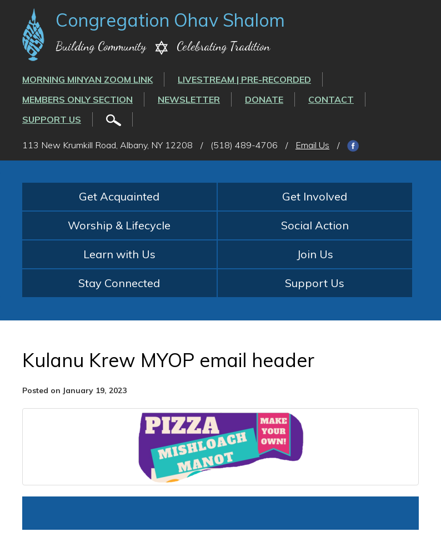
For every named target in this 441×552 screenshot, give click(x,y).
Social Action (315, 225)
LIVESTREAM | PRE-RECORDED (244, 79)
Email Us (312, 144)
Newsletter (189, 99)
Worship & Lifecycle (119, 225)
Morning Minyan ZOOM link (87, 79)
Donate (264, 99)
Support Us (51, 119)
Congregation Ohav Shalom (170, 20)
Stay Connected (119, 283)
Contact (331, 99)
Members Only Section (77, 99)
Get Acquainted (119, 196)
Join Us (315, 254)
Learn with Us (119, 254)
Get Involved (314, 196)
